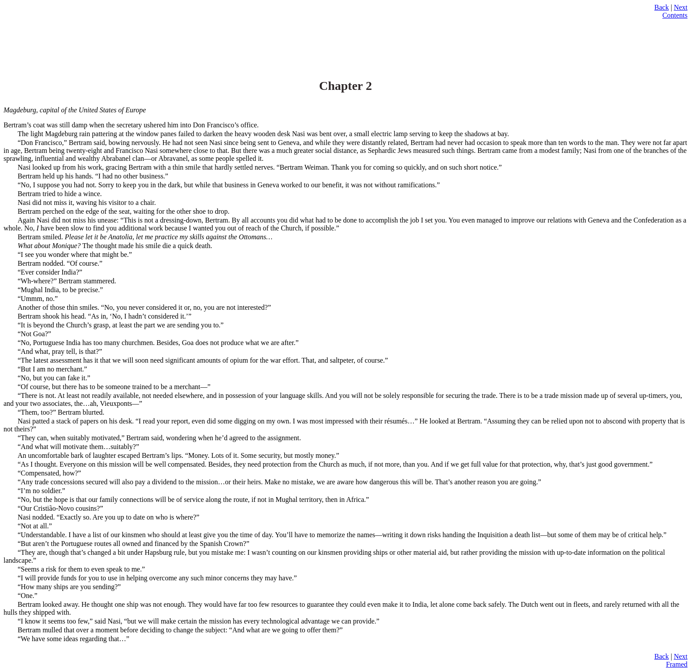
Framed (676, 664)
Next (680, 7)
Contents (674, 15)
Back (661, 7)
